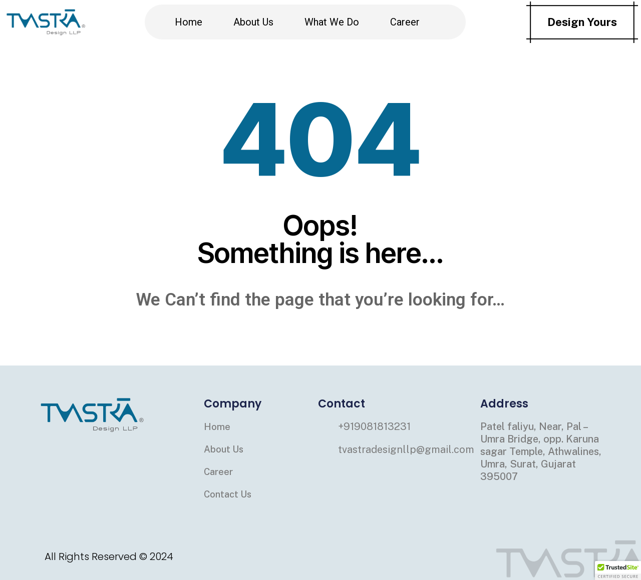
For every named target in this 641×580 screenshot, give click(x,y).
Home (188, 22)
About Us (253, 22)
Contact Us (230, 494)
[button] (618, 570)
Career (405, 22)
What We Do (331, 22)
